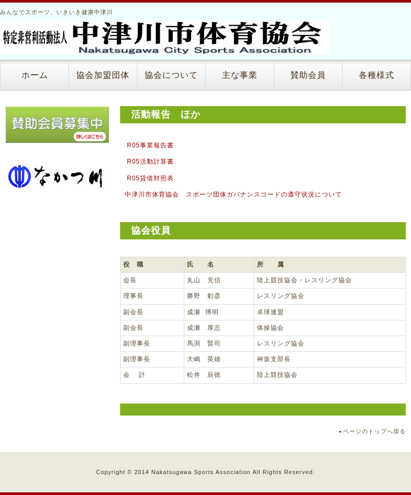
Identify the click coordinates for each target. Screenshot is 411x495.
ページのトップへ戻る (374, 431)
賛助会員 (308, 75)
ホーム (34, 75)
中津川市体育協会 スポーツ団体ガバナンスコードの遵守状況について (233, 194)
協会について (171, 75)
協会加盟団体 (103, 75)
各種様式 (376, 75)
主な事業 (239, 75)
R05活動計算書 (150, 161)
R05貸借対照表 (150, 178)
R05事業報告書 (150, 145)
